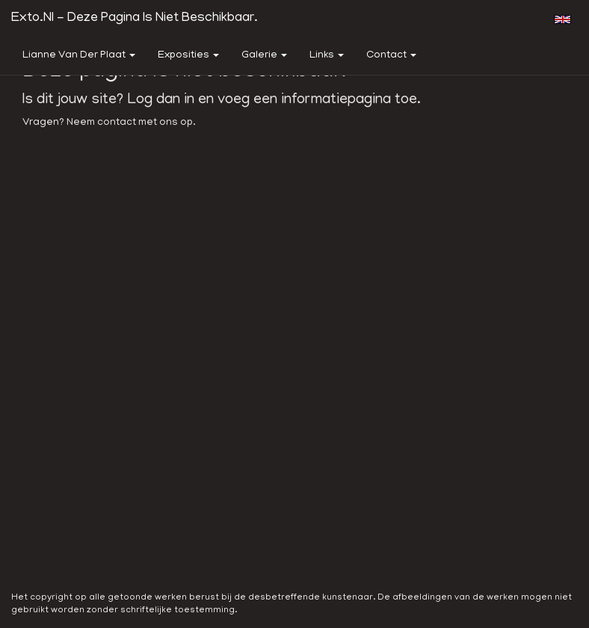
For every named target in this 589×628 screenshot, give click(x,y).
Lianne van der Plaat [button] (78, 55)
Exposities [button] (188, 55)
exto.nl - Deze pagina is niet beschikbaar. (134, 18)
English (562, 19)
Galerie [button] (264, 55)
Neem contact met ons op (130, 123)
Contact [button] (391, 55)
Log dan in (160, 100)
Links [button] (326, 55)
